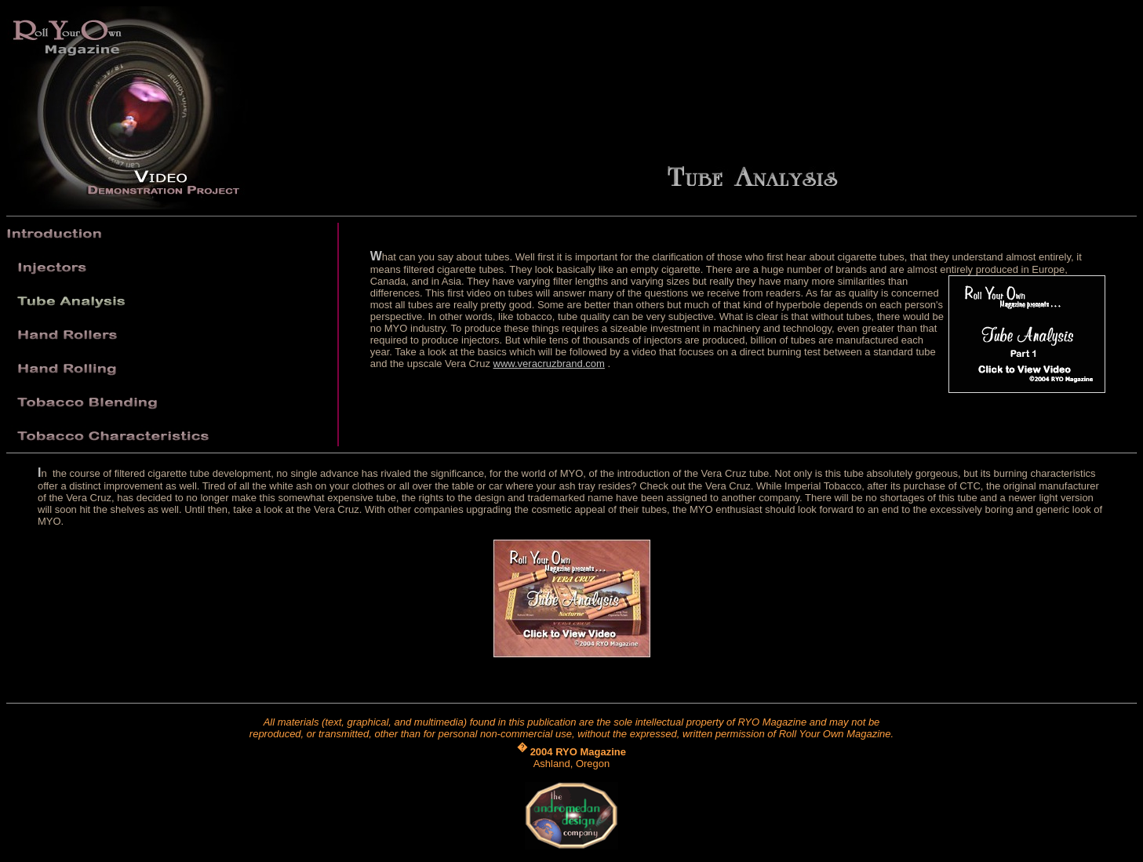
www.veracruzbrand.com (549, 363)
